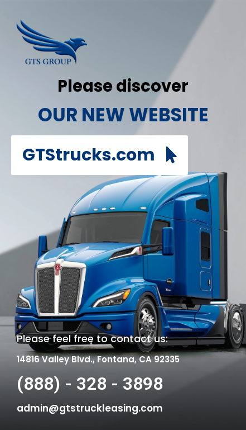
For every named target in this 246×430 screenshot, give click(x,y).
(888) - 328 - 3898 (90, 383)
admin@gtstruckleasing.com (90, 408)
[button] (99, 155)
